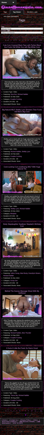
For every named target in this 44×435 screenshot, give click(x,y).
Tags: (3, 26)
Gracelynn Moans (34, 273)
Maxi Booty (24, 273)
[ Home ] (4, 420)
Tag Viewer (17, 12)
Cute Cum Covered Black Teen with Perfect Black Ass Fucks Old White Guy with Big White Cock (22, 46)
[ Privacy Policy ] (25, 420)
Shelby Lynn (26, 151)
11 (35, 40)
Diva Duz (14, 94)
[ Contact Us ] (13, 420)
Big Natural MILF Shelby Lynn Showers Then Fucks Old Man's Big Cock (22, 111)
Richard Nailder (23, 94)
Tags (5, 12)
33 (41, 40)
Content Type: (6, 30)
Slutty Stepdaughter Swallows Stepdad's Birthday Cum (22, 225)
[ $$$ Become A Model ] (27, 421)
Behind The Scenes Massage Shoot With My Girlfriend (22, 292)
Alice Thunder (26, 333)
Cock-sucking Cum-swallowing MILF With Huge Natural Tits (22, 168)
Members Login (32, 12)
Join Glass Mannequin (11, 16)
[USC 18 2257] (18, 423)
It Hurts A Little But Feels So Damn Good (22, 348)
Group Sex (14, 280)
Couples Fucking (16, 99)
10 (32, 40)
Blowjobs (13, 213)
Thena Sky (14, 395)
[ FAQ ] (35, 420)
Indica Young (15, 273)
